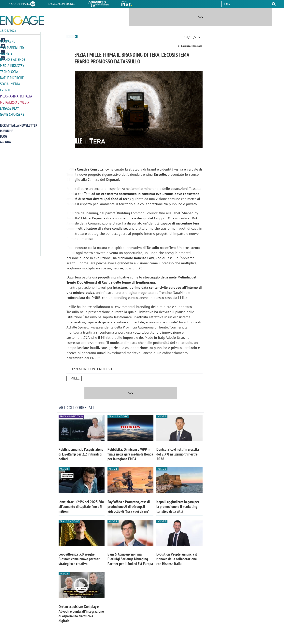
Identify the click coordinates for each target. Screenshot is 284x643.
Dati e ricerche (12, 76)
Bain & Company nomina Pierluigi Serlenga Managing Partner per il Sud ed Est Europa (130, 559)
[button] (274, 4)
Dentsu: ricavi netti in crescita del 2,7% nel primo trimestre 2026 (177, 454)
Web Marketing (12, 47)
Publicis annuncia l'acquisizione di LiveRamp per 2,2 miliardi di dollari (81, 454)
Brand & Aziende (118, 416)
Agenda (5, 139)
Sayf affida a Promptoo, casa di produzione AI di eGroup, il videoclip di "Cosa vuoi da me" (128, 506)
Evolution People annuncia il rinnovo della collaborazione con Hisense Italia (176, 559)
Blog (3, 134)
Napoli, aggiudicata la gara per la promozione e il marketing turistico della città (177, 506)
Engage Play (9, 106)
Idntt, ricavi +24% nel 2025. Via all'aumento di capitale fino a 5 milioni (81, 506)
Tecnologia (9, 70)
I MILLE (74, 378)
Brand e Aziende (12, 58)
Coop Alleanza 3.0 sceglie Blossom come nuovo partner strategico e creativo (79, 559)
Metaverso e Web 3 (14, 100)
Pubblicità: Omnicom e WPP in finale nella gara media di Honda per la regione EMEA (130, 454)
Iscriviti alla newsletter (18, 123)
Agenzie (6, 52)
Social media (10, 82)
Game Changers (12, 111)
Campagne (7, 41)
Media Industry (12, 64)
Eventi (5, 88)
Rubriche (6, 128)
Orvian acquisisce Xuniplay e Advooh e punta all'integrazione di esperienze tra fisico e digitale (81, 613)
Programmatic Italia (16, 94)
